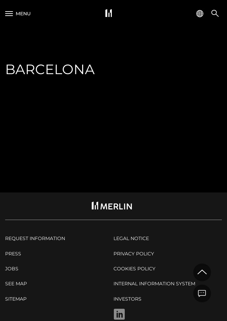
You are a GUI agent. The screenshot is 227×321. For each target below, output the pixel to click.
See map (16, 284)
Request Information (35, 238)
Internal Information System (154, 284)
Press (13, 254)
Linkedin (119, 314)
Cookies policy (134, 269)
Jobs (11, 269)
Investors (127, 299)
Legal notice (131, 238)
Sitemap (16, 299)
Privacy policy (134, 254)
